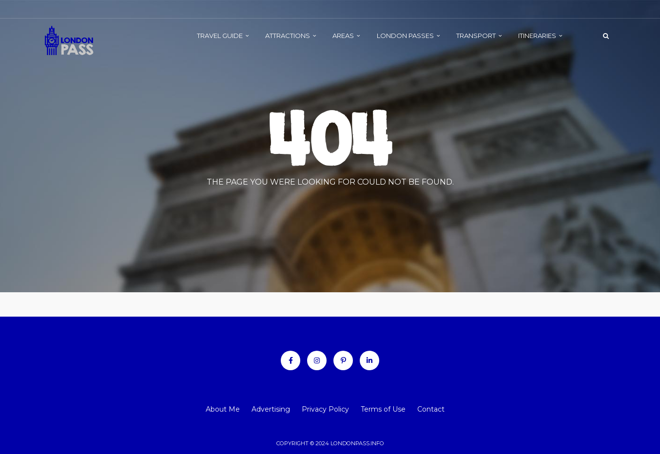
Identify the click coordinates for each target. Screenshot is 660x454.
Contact (431, 409)
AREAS (343, 35)
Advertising (271, 409)
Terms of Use (383, 409)
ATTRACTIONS (287, 35)
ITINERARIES (537, 35)
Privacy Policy (325, 409)
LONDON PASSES (405, 35)
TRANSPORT (476, 35)
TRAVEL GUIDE (220, 35)
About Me (223, 409)
